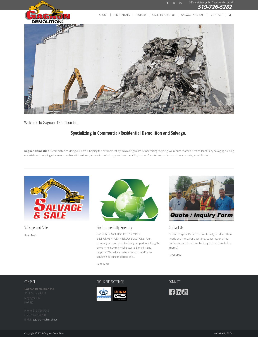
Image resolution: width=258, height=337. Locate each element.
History (141, 14)
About (103, 14)
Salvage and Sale (193, 14)
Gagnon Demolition (53, 333)
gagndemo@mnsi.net (45, 319)
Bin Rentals (122, 14)
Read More (30, 235)
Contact (217, 14)
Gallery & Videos (163, 14)
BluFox (230, 333)
